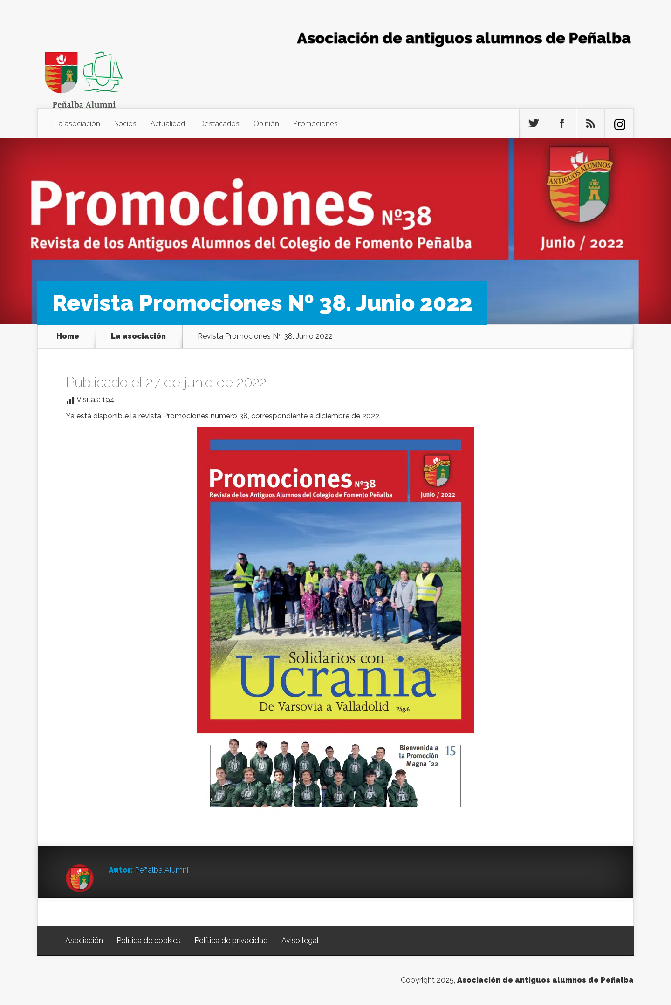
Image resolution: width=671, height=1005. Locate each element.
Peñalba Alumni (161, 870)
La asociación (77, 123)
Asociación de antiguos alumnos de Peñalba (545, 980)
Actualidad (168, 123)
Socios (125, 123)
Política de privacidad (231, 940)
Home (67, 336)
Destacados (219, 123)
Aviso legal (300, 940)
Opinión (266, 123)
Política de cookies (148, 940)
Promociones (315, 123)
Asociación (84, 940)
